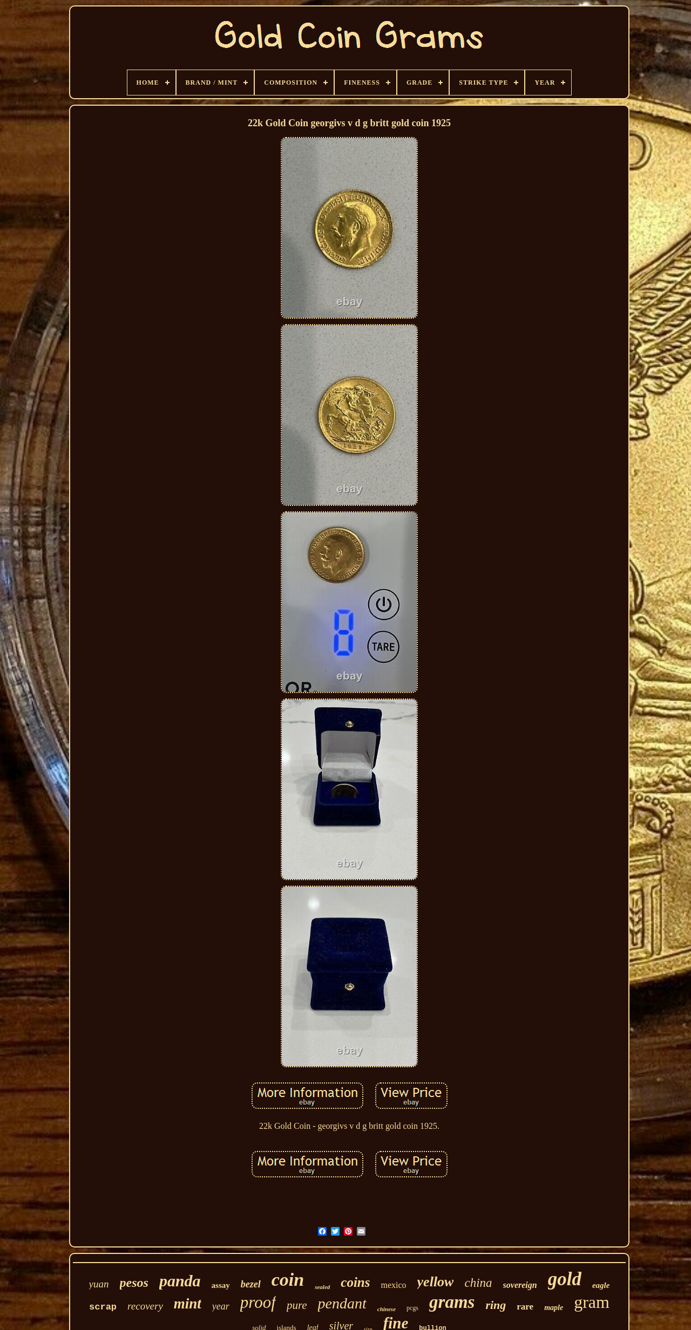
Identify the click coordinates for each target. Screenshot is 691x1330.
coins (355, 1282)
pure (297, 1305)
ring (495, 1305)
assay (221, 1285)
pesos (134, 1283)
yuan (99, 1284)
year (220, 1306)
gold (564, 1279)
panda (180, 1281)
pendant (342, 1303)
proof (258, 1302)
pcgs (412, 1308)
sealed (322, 1287)
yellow (435, 1282)
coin (288, 1280)
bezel (251, 1284)
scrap (103, 1307)
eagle (600, 1285)
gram (591, 1302)
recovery (145, 1306)
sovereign (520, 1285)
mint (187, 1303)
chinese (386, 1309)
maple (553, 1308)
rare (525, 1306)
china (478, 1283)
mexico (393, 1285)
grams (452, 1302)
